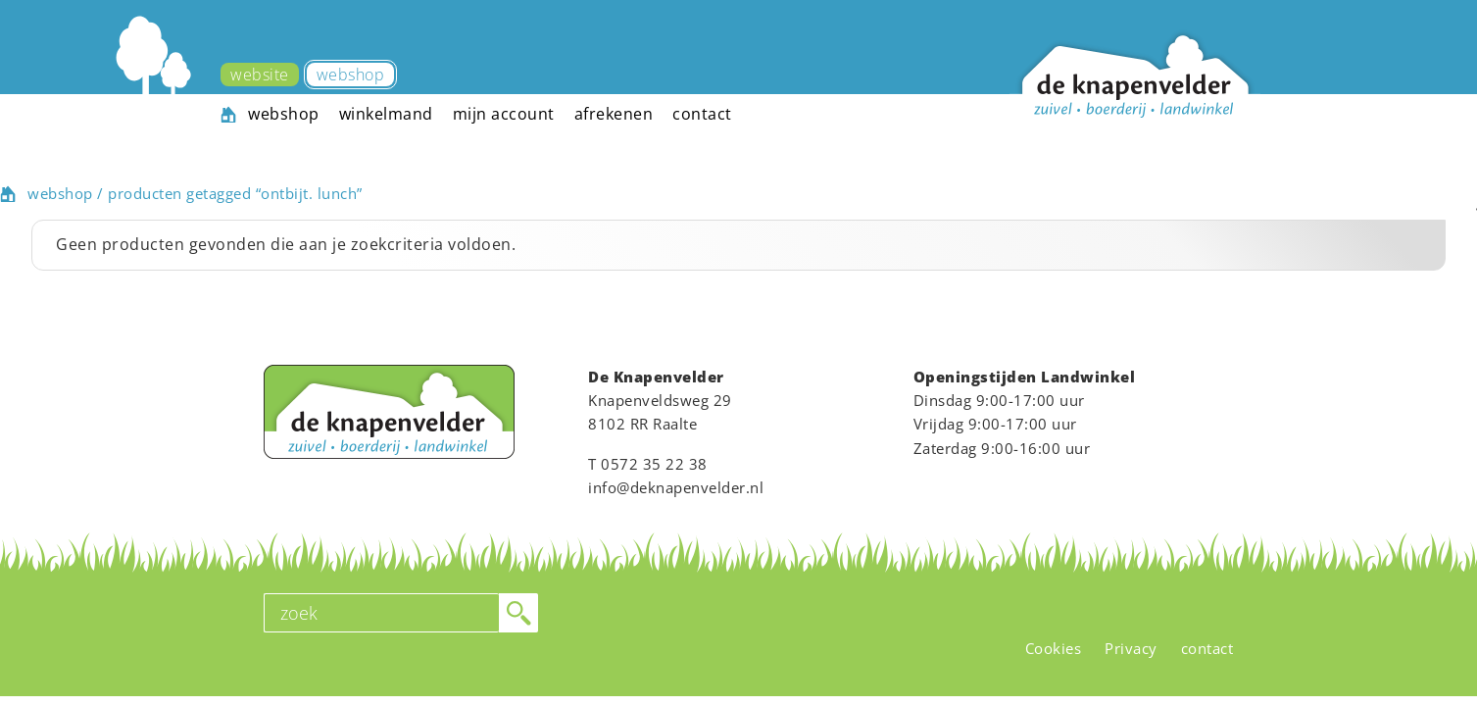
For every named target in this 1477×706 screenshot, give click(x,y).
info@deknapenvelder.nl (675, 487)
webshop (60, 193)
